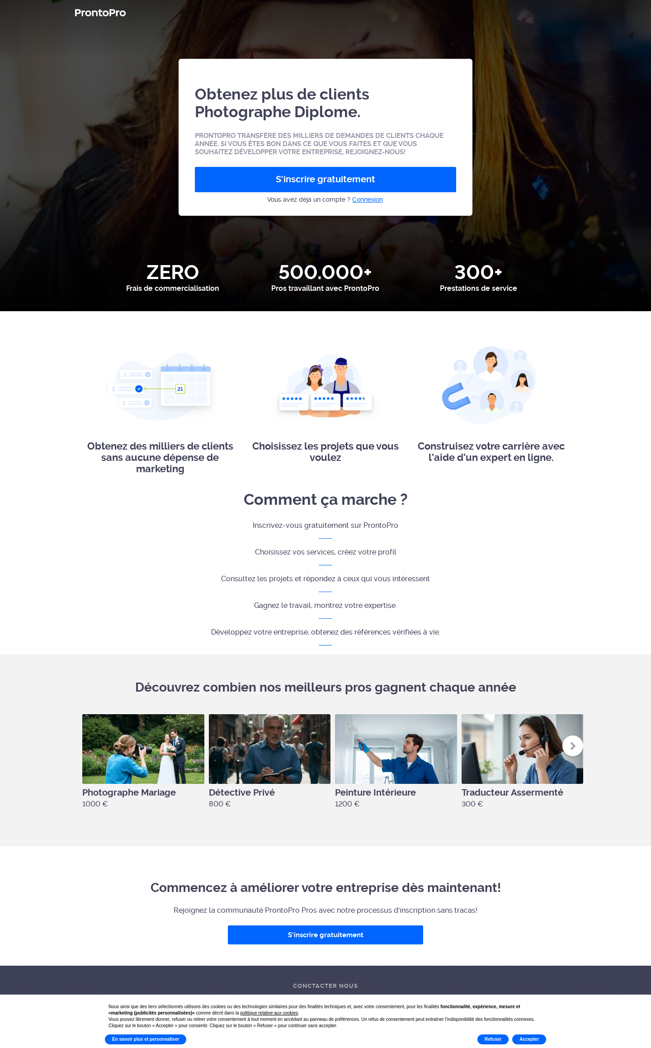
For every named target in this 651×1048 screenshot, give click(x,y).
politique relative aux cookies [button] (269, 1012)
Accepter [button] (529, 1039)
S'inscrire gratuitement (325, 179)
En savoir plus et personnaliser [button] (145, 1039)
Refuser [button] (493, 1039)
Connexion (367, 199)
